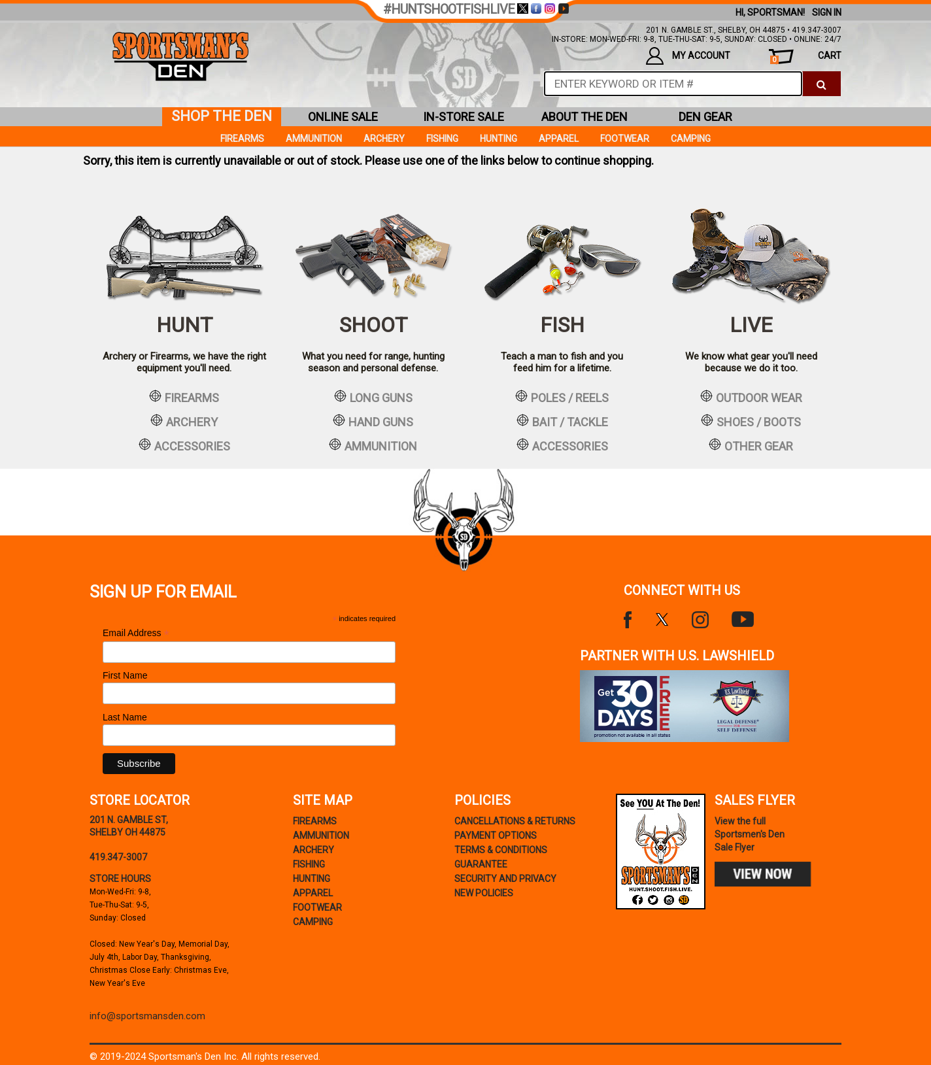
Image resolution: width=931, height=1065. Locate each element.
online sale (343, 117)
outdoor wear (751, 397)
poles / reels (562, 397)
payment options (495, 835)
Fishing (442, 138)
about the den (584, 117)
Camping (691, 138)
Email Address (136, 633)
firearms (184, 397)
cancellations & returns (514, 821)
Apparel (559, 138)
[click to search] (821, 83)
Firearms (242, 138)
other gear (751, 445)
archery (184, 421)
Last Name (125, 717)
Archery (384, 138)
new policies (483, 893)
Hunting (498, 138)
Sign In (826, 12)
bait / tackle (562, 421)
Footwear (624, 138)
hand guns (373, 421)
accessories (184, 445)
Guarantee (480, 864)
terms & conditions (500, 850)
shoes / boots (751, 421)
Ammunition (314, 138)
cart (805, 57)
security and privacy (505, 878)
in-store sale (463, 117)
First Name (125, 675)
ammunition (373, 445)
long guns (373, 397)
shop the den (221, 116)
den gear (705, 117)
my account (688, 56)
